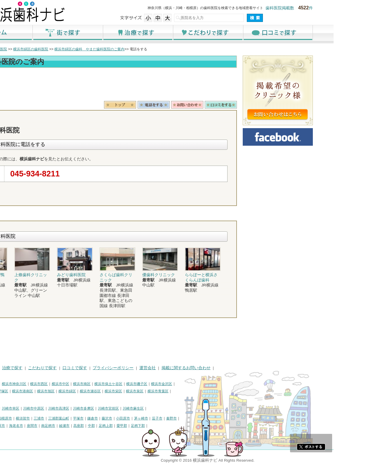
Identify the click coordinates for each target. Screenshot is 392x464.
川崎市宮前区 (166, 408)
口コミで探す (336, 32)
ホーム (56, 32)
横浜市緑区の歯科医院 (89, 49)
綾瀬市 (122, 426)
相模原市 (63, 418)
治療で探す (196, 32)
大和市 (40, 426)
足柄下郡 (196, 426)
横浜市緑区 (125, 391)
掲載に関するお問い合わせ (244, 368)
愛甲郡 (180, 426)
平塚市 (136, 418)
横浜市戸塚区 (56, 391)
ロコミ (279, 105)
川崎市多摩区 (141, 408)
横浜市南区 (140, 384)
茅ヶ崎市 (199, 418)
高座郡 (137, 426)
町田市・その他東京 (36, 433)
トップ (26, 49)
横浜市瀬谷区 (148, 391)
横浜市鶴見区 (45, 384)
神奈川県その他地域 (36, 418)
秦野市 (230, 418)
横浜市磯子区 (195, 384)
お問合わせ (246, 105)
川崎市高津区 (117, 408)
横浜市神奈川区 (72, 384)
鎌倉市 (151, 418)
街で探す (126, 32)
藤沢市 (165, 418)
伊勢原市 (56, 426)
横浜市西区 (97, 384)
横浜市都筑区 (31, 398)
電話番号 (212, 105)
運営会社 (206, 368)
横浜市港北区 (31, 391)
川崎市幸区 (69, 408)
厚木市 (26, 426)
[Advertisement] (158, 85)
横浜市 (26, 384)
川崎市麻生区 (191, 408)
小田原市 (181, 418)
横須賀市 (81, 418)
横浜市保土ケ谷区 (167, 384)
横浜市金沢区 (219, 384)
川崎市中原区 (92, 408)
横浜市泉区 (193, 391)
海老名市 (74, 426)
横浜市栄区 (172, 391)
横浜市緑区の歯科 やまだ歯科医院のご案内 (148, 49)
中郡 (149, 426)
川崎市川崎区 (45, 408)
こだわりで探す (266, 32)
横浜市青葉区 (216, 391)
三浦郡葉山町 (117, 418)
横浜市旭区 (104, 391)
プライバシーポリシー (171, 368)
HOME (27, 368)
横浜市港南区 (80, 391)
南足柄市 (107, 426)
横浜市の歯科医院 (51, 49)
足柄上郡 (164, 426)
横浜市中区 (119, 384)
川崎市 (26, 408)
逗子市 (215, 418)
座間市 (90, 426)
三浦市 (97, 418)
